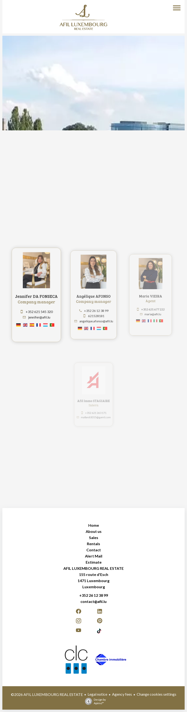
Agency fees (122, 694)
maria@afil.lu (152, 311)
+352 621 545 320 (39, 310)
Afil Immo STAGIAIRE (93, 400)
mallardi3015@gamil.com (96, 415)
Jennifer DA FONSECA (36, 296)
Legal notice (97, 694)
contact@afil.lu (93, 601)
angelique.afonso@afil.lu (96, 318)
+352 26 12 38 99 (96, 308)
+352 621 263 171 (95, 411)
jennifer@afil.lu (39, 315)
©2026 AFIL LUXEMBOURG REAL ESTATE (47, 694)
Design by (94, 701)
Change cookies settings (156, 694)
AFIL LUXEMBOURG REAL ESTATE (93, 568)
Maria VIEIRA (150, 296)
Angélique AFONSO (93, 296)
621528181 (96, 313)
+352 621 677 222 (152, 307)
